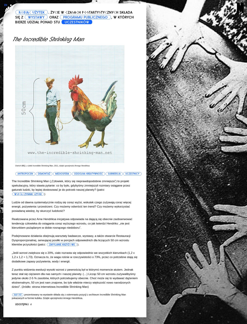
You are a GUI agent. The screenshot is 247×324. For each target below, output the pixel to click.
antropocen (25, 174)
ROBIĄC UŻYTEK (32, 12)
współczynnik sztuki (28, 194)
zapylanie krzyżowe (62, 244)
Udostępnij (23, 304)
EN (5, 5)
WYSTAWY (36, 17)
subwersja (114, 174)
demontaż (44, 174)
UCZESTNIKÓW (77, 22)
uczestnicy (132, 174)
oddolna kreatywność (88, 174)
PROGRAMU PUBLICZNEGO (85, 17)
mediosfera (62, 174)
